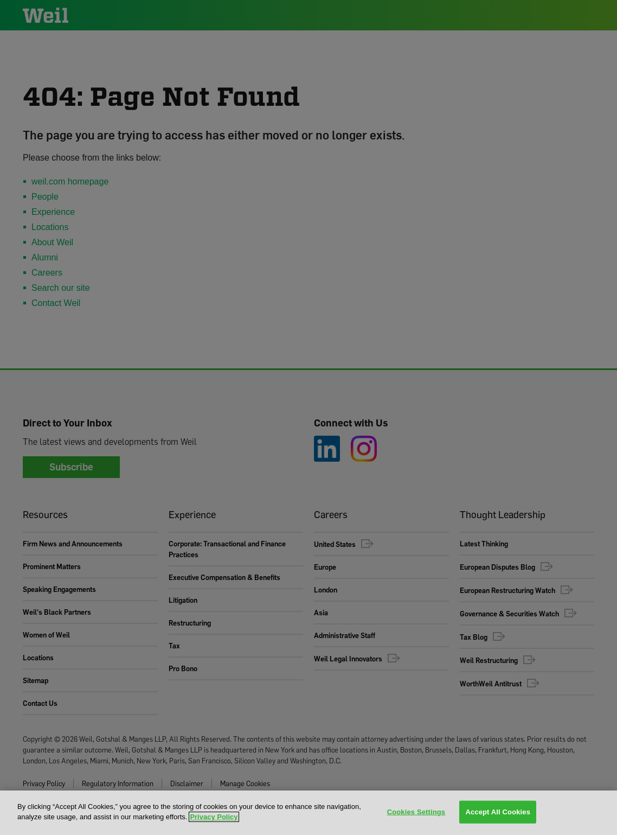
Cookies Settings (416, 812)
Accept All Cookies (497, 812)
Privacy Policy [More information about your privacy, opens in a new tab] (213, 817)
